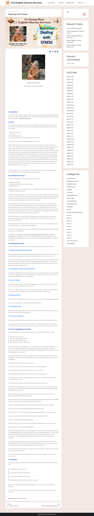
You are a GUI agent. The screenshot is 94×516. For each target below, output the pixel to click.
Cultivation (52, 2)
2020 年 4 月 (70, 161)
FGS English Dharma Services (26, 2)
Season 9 (69, 238)
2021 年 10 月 (70, 110)
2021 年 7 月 (70, 119)
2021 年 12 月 (70, 105)
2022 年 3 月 (70, 96)
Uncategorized (71, 243)
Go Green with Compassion (74, 28)
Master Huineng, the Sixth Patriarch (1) (74, 46)
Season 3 (69, 221)
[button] (87, 3)
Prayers (61, 2)
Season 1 (69, 215)
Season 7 (69, 232)
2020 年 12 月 (70, 139)
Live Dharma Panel (72, 204)
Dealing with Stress (12, 498)
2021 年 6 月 (70, 122)
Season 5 (69, 226)
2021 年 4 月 (70, 127)
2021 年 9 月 (70, 113)
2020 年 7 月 (70, 153)
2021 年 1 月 (70, 136)
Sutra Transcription (72, 240)
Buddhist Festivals (72, 184)
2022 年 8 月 (70, 82)
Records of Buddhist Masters (75, 212)
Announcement (71, 178)
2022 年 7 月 (70, 85)
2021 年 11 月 (70, 108)
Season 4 (24, 498)
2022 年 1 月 (70, 102)
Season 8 (69, 235)
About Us (81, 2)
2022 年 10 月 (70, 76)
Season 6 (69, 229)
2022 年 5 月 (70, 91)
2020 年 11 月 (70, 142)
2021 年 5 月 (70, 125)
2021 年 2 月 (70, 133)
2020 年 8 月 (70, 150)
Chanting (69, 189)
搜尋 (68, 12)
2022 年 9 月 (70, 79)
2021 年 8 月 (70, 116)
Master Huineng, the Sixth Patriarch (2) (74, 41)
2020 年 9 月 (70, 147)
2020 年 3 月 (70, 164)
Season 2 (69, 218)
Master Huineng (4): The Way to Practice (75, 32)
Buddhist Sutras (71, 187)
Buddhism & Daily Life (73, 181)
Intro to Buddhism (72, 201)
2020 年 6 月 (70, 156)
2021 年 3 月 (70, 130)
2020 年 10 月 (70, 144)
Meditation (70, 206)
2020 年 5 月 (70, 159)
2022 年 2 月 (70, 99)
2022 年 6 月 (70, 88)
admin (11, 11)
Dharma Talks (71, 2)
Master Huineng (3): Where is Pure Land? (75, 36)
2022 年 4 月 (70, 93)
